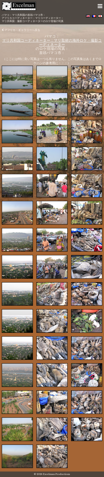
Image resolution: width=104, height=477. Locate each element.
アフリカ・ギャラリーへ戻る (21, 30)
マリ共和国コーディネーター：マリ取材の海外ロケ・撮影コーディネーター (52, 42)
